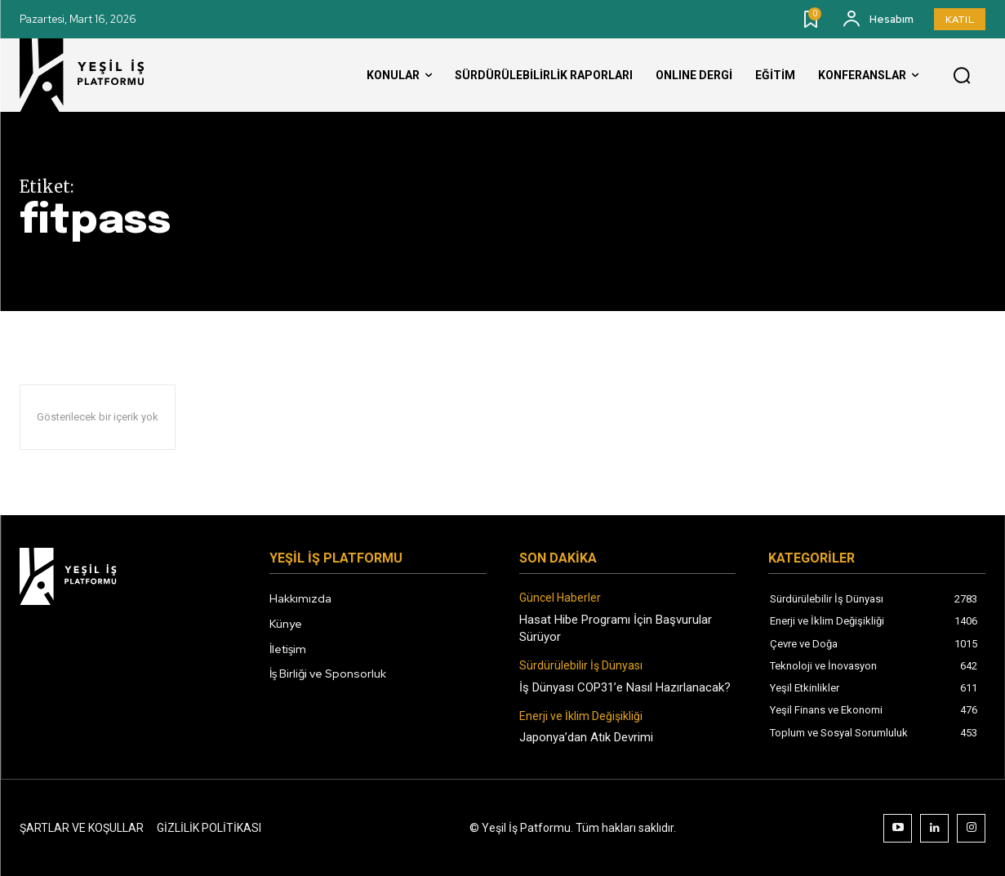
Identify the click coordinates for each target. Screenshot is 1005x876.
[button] (961, 76)
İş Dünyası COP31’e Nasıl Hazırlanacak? (625, 687)
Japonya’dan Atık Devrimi (586, 737)
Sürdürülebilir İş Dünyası (581, 665)
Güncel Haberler (560, 597)
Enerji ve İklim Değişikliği (581, 716)
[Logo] (97, 75)
